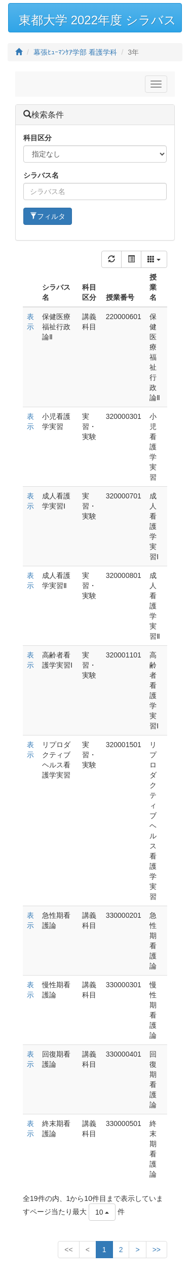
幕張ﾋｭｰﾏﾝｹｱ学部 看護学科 (75, 52)
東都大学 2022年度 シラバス (97, 20)
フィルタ (47, 216)
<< (68, 1250)
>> (157, 1250)
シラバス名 (41, 175)
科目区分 (37, 138)
